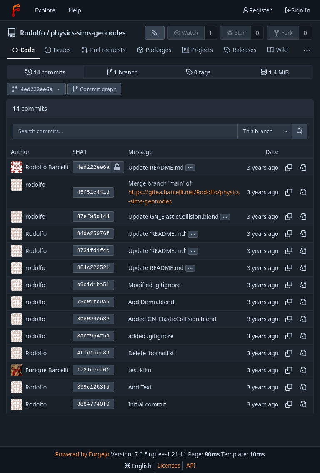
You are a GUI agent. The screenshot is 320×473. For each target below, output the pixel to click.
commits (45, 72)
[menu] (138, 466)
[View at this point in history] (303, 167)
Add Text (140, 387)
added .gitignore (151, 336)
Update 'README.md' (157, 234)
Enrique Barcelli (46, 370)
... (190, 167)
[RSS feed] (155, 33)
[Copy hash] (288, 167)
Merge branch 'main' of (160, 183)
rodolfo (35, 184)
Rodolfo (32, 33)
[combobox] (265, 131)
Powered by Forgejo (82, 454)
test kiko (139, 370)
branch (122, 72)
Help (74, 10)
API (190, 465)
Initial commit (147, 405)
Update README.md (156, 167)
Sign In (297, 10)
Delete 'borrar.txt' (152, 353)
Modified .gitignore (154, 285)
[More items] (307, 50)
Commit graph (94, 89)
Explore (45, 10)
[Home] (16, 10)
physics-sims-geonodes (88, 33)
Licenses (169, 465)
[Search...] (300, 131)
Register (257, 10)
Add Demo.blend (151, 302)
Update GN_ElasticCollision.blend (173, 217)
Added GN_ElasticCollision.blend (172, 319)
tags (198, 72)
